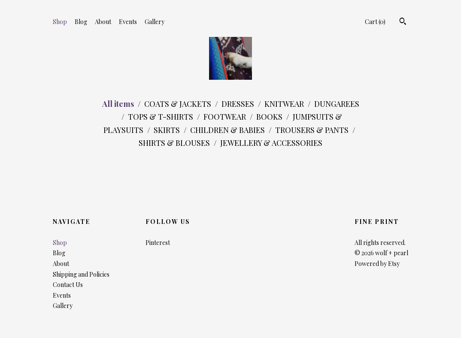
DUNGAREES (336, 104)
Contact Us (68, 285)
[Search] (403, 22)
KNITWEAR (285, 104)
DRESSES (238, 104)
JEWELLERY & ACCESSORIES (271, 143)
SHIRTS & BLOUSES (175, 143)
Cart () (375, 22)
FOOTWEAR (225, 117)
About (103, 22)
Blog (81, 22)
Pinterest (158, 242)
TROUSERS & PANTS (312, 130)
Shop (60, 22)
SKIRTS (168, 130)
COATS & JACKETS (178, 104)
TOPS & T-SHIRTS (161, 117)
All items (119, 104)
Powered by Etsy (377, 264)
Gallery (154, 22)
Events (128, 22)
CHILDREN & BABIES (228, 130)
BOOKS (270, 117)
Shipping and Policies (81, 274)
